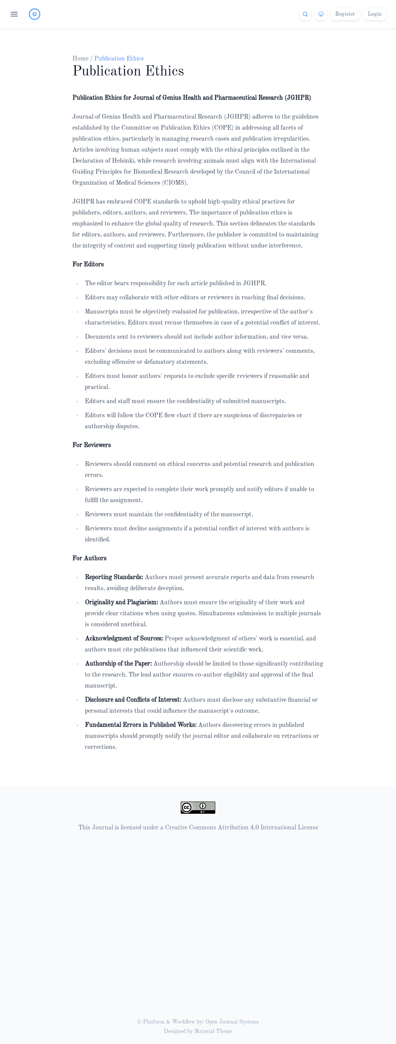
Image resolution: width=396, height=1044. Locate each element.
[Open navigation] (14, 14)
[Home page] (34, 14)
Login (375, 14)
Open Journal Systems (232, 1022)
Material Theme (213, 1031)
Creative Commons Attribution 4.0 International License (241, 828)
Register (345, 14)
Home (81, 59)
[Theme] (321, 14)
